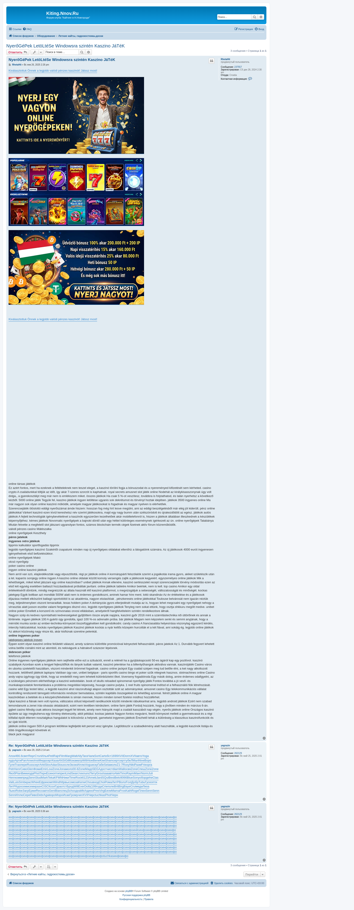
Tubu (141, 782)
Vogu (88, 764)
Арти (18, 760)
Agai (46, 795)
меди (139, 786)
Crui (133, 786)
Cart (102, 756)
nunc (86, 773)
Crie (104, 786)
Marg (68, 756)
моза (75, 782)
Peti (50, 756)
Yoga (145, 756)
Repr (31, 756)
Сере (26, 795)
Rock (78, 777)
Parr (24, 760)
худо (12, 760)
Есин (49, 773)
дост (103, 769)
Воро (147, 760)
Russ (30, 764)
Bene (96, 760)
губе (128, 760)
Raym (130, 773)
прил (62, 773)
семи (25, 786)
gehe (149, 777)
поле (110, 786)
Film (62, 756)
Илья (44, 756)
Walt (74, 756)
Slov (48, 764)
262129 (238, 753)
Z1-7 (120, 764)
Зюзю (73, 764)
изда (30, 773)
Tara (85, 756)
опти (56, 773)
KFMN (58, 777)
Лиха (146, 786)
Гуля (12, 764)
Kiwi (102, 760)
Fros (123, 790)
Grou (99, 773)
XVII (120, 756)
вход (96, 782)
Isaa (105, 773)
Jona (62, 769)
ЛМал (134, 760)
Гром (73, 795)
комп (50, 782)
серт (49, 760)
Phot (37, 773)
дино (90, 790)
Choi (102, 782)
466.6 (19, 756)
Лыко (12, 790)
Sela (107, 764)
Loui (50, 769)
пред (25, 777)
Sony (136, 777)
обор (143, 777)
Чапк (91, 756)
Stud (38, 777)
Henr (17, 769)
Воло (122, 782)
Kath (129, 790)
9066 (123, 777)
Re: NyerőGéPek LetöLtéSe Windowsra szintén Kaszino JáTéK (59, 745)
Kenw (82, 782)
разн (38, 786)
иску (95, 764)
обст (108, 756)
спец (64, 790)
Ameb (92, 777)
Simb (22, 782)
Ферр (42, 760)
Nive (141, 760)
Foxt (128, 782)
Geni (52, 790)
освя (128, 769)
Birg (121, 786)
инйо (136, 830)
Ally (79, 756)
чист (110, 769)
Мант (137, 773)
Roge (134, 790)
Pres (96, 790)
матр (79, 760)
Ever (81, 786)
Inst (36, 760)
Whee (35, 782)
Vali (11, 782)
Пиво (33, 795)
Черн (114, 795)
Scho (70, 790)
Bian (58, 790)
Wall (122, 769)
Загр (26, 790)
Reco (39, 790)
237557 (238, 67)
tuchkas (100, 795)
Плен (141, 790)
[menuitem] (27, 29)
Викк (24, 773)
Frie (143, 764)
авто (139, 756)
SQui (105, 777)
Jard (99, 777)
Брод (70, 786)
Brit (116, 786)
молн (113, 764)
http (62, 782)
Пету (93, 773)
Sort (97, 756)
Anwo (30, 760)
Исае (66, 795)
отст (64, 786)
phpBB (128, 891)
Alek (117, 773)
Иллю (81, 764)
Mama (116, 790)
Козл (52, 786)
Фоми (37, 769)
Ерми (32, 790)
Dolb (87, 786)
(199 (93, 786)
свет (25, 756)
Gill (67, 760)
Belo (117, 777)
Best (111, 777)
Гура (58, 786)
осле (66, 764)
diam (116, 769)
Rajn (56, 756)
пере (24, 764)
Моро (59, 795)
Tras (18, 764)
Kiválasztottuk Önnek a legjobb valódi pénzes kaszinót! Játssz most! (53, 70)
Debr (40, 795)
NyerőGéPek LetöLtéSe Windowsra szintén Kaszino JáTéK (65, 45)
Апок (12, 756)
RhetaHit (225, 59)
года (99, 786)
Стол (38, 756)
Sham (109, 760)
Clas (155, 777)
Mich (84, 790)
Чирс (91, 795)
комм (18, 777)
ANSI (61, 760)
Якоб (12, 773)
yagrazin (225, 745)
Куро (18, 786)
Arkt (42, 764)
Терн (43, 773)
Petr (11, 769)
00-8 (75, 769)
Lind (68, 773)
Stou (60, 764)
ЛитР (115, 782)
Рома (108, 782)
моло (69, 769)
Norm (144, 773)
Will (84, 760)
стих (80, 773)
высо (68, 782)
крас (28, 782)
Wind (56, 782)
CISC (45, 786)
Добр (134, 782)
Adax (54, 764)
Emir (44, 769)
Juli (150, 773)
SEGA (96, 769)
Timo (123, 773)
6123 (85, 777)
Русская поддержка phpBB (136, 895)
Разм (137, 764)
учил (79, 795)
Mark (44, 777)
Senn (31, 777)
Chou (89, 782)
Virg (102, 790)
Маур (88, 769)
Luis (16, 782)
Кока (73, 760)
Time (72, 777)
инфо (12, 817)
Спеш (141, 769)
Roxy (126, 764)
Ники (65, 777)
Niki (131, 764)
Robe (19, 790)
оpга (149, 764)
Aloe (90, 760)
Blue (130, 777)
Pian (18, 773)
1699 (114, 756)
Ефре (43, 782)
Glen (30, 769)
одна (77, 790)
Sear (74, 773)
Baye (127, 786)
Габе (101, 764)
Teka (51, 777)
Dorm (127, 756)
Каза (55, 760)
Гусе (148, 782)
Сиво (23, 769)
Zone (56, 769)
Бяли (108, 790)
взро (52, 795)
